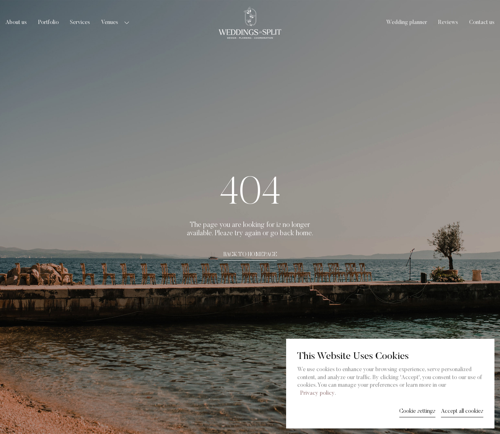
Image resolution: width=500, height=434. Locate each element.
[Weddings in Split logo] (250, 23)
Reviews (448, 22)
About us (16, 22)
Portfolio (48, 22)
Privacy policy (317, 393)
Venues (109, 22)
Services (80, 22)
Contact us (481, 22)
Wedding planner (406, 22)
